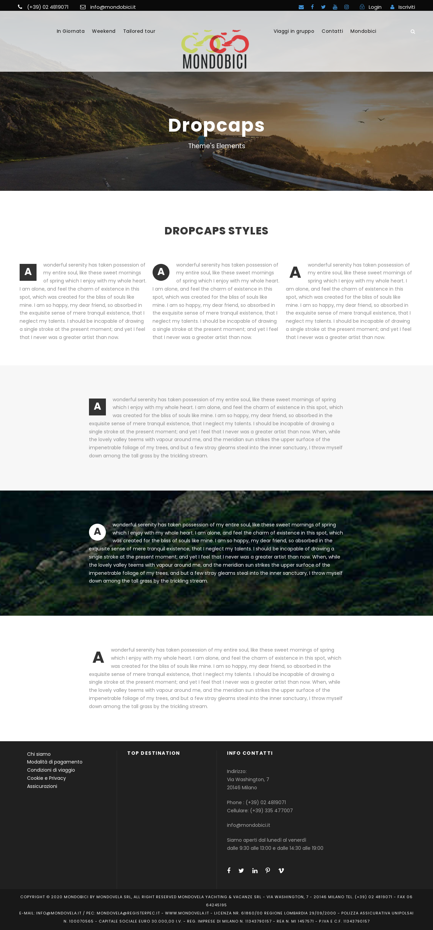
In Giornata (71, 31)
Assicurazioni (42, 786)
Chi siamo (39, 754)
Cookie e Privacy (46, 778)
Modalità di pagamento (55, 761)
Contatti (332, 31)
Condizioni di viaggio (51, 770)
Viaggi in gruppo (294, 31)
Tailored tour (139, 31)
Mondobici (363, 31)
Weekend (104, 31)
